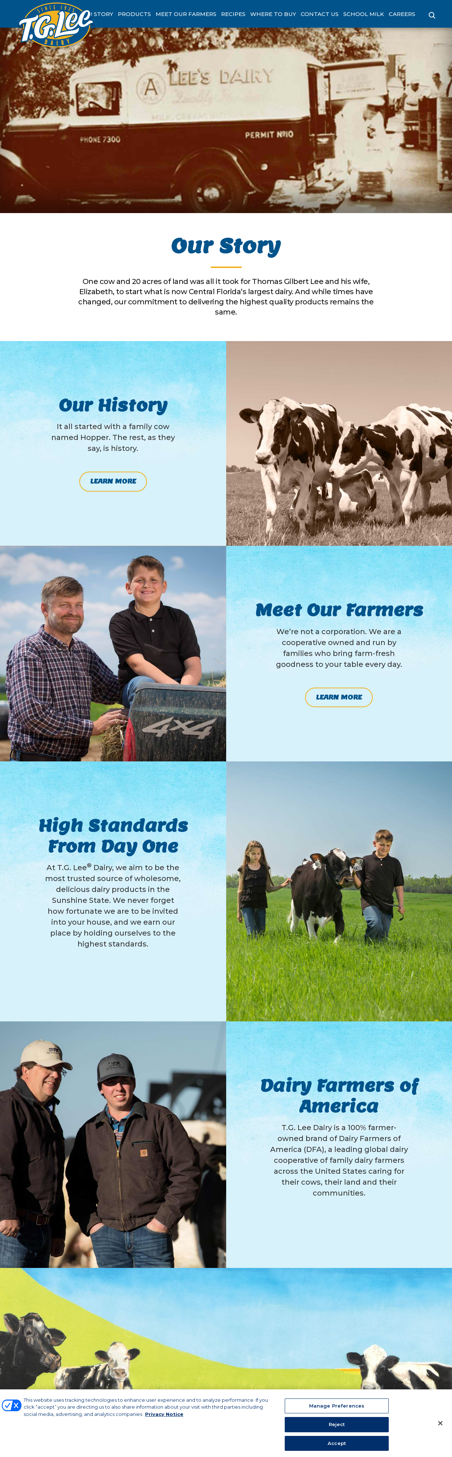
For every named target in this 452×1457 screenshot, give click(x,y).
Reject (337, 1427)
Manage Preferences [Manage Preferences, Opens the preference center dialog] (336, 1408)
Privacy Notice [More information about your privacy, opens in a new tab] (164, 1417)
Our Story (96, 14)
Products (134, 14)
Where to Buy (273, 14)
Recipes (233, 14)
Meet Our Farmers (186, 14)
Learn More (113, 481)
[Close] (440, 1425)
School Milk (363, 14)
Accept (337, 1446)
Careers (402, 14)
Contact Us (320, 14)
